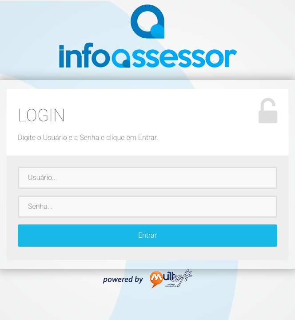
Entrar (147, 235)
